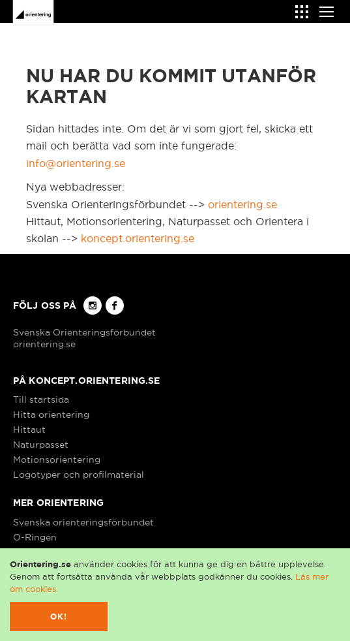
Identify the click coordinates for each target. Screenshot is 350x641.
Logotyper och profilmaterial (78, 474)
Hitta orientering (51, 414)
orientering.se (242, 204)
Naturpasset (40, 444)
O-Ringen (35, 537)
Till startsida (41, 399)
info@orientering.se (75, 163)
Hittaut (29, 429)
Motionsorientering (56, 459)
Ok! (59, 616)
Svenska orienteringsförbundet (83, 522)
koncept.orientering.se (137, 238)
